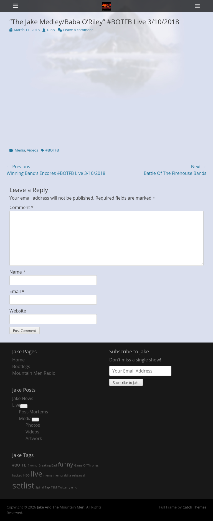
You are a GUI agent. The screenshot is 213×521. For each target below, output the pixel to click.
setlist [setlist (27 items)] (23, 485)
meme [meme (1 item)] (48, 475)
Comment (21, 207)
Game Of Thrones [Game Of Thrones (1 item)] (86, 465)
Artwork (34, 438)
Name (17, 272)
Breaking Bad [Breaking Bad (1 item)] (48, 465)
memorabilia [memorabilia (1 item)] (62, 475)
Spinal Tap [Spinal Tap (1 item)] (43, 487)
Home (18, 360)
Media (20, 150)
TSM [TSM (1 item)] (54, 487)
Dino (51, 29)
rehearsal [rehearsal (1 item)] (78, 475)
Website (17, 311)
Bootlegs (21, 366)
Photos (33, 425)
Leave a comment (78, 29)
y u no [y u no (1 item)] (73, 487)
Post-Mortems (33, 412)
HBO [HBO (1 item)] (26, 475)
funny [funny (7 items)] (65, 464)
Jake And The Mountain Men (60, 507)
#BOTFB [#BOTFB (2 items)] (19, 465)
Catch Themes (194, 507)
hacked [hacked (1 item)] (17, 475)
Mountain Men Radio (33, 373)
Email (16, 291)
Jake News (22, 398)
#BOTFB (52, 150)
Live (16, 405)
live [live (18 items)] (36, 474)
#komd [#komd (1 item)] (32, 465)
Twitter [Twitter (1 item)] (63, 487)
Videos (32, 150)
